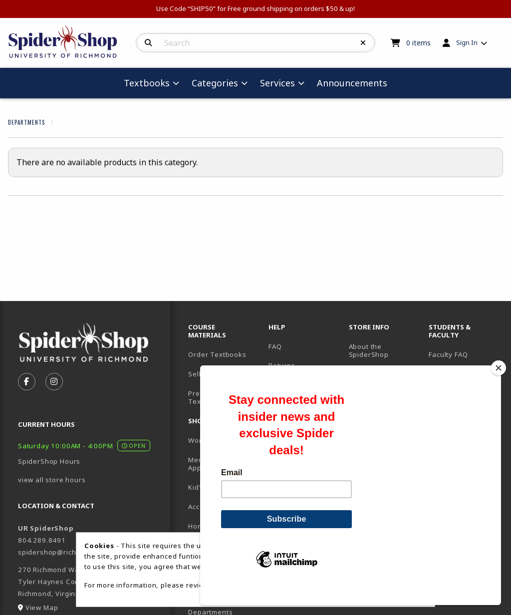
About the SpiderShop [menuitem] (369, 350)
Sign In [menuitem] (467, 42)
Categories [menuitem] (215, 83)
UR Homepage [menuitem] (453, 373)
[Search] (148, 42)
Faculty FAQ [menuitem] (448, 354)
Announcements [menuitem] (352, 83)
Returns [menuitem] (281, 365)
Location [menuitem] (363, 373)
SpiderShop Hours (49, 461)
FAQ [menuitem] (274, 346)
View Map (41, 607)
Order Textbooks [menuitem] (217, 354)
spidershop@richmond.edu (64, 552)
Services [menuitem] (277, 83)
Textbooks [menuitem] (147, 83)
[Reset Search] (363, 42)
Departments (26, 122)
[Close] (498, 384)
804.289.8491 (42, 540)
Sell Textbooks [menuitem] (213, 373)
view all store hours (52, 479)
